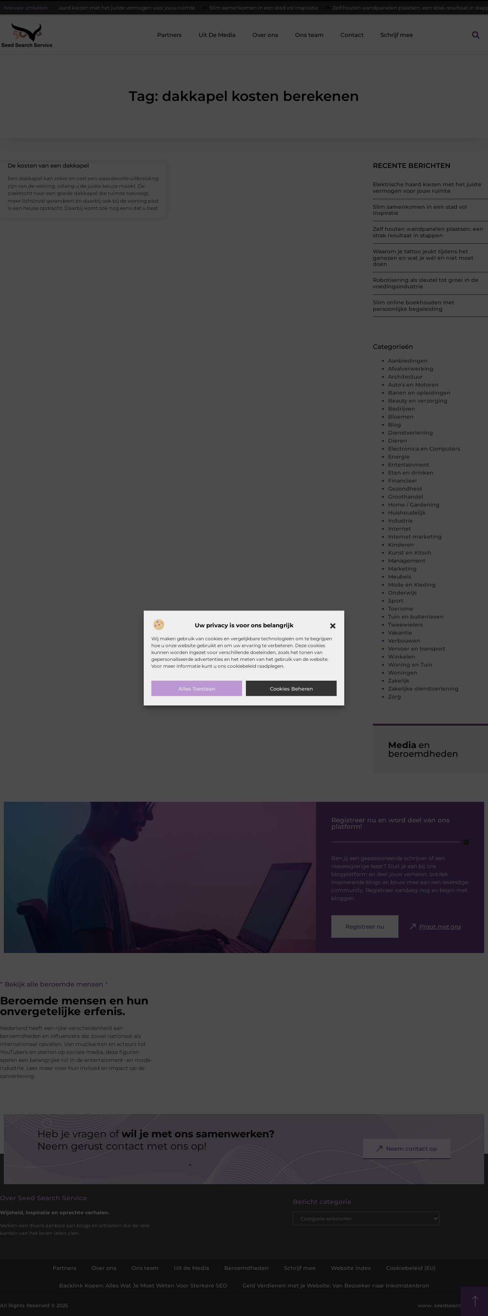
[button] (333, 626)
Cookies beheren (291, 689)
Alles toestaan (196, 689)
